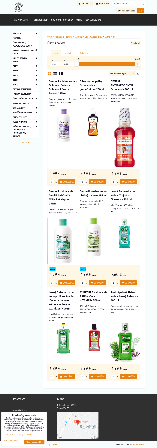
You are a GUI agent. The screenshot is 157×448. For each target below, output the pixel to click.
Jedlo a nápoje (26, 122)
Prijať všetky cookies (34, 442)
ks (53, 182)
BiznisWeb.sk (138, 444)
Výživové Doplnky (22, 103)
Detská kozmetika (22, 89)
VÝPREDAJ (26, 33)
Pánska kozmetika (22, 93)
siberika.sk (25, 142)
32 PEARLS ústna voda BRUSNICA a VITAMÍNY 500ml (93, 296)
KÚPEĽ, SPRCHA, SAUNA (26, 60)
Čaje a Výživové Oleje (26, 98)
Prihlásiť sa (85, 3)
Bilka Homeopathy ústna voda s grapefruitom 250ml (92, 85)
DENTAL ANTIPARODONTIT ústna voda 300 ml (122, 85)
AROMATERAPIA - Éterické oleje (25, 52)
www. (15, 410)
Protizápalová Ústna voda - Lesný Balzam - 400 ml (124, 296)
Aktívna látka (22, 19)
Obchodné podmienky (62, 19)
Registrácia (102, 3)
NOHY (26, 70)
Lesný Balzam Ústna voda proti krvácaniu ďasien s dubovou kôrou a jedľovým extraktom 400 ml (61, 300)
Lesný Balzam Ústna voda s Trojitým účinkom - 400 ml (123, 195)
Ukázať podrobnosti (12, 440)
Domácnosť (26, 108)
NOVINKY (17, 38)
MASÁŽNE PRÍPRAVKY (26, 112)
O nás (79, 19)
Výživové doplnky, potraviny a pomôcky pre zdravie (26, 131)
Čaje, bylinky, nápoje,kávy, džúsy (22, 44)
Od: (56, 63)
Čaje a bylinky (20, 117)
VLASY (26, 75)
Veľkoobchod (41, 19)
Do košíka (67, 181)
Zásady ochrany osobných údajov (17, 434)
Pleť (26, 66)
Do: (68, 63)
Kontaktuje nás (93, 19)
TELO (26, 80)
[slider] (76, 64)
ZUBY (26, 84)
